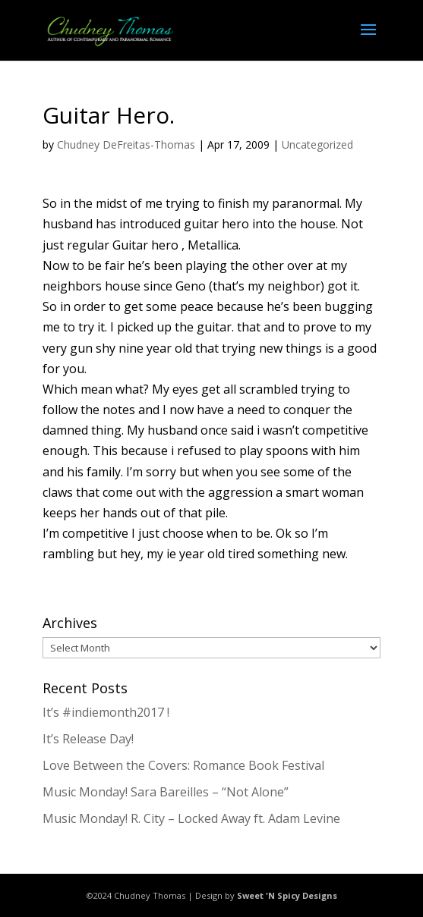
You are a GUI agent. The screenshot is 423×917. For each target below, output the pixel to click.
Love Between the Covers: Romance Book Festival (183, 765)
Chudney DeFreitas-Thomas (126, 144)
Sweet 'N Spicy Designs (287, 895)
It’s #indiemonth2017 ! (106, 712)
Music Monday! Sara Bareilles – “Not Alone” (166, 792)
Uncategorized (317, 144)
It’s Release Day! (88, 738)
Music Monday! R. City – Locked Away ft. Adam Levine (191, 818)
